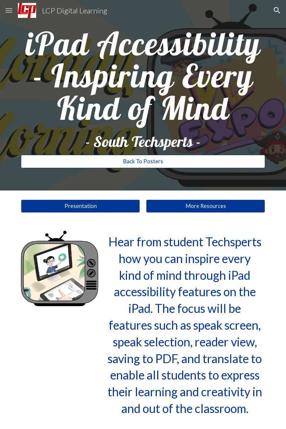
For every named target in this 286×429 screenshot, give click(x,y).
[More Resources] (205, 206)
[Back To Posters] (142, 161)
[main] (143, 88)
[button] (9, 10)
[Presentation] (80, 206)
